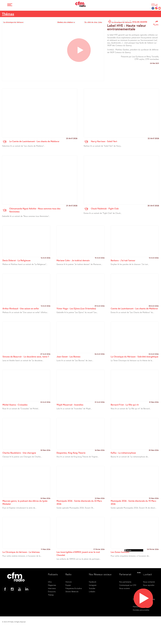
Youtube (92, 588)
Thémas (8, 14)
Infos (50, 582)
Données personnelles (141, 610)
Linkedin (92, 591)
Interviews (52, 588)
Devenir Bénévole (71, 591)
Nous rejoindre (148, 585)
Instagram (92, 585)
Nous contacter (149, 582)
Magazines (52, 585)
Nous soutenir (124, 588)
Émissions (52, 591)
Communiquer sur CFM (127, 585)
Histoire (68, 582)
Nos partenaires (125, 582)
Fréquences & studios (73, 588)
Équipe (68, 585)
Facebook (92, 582)
